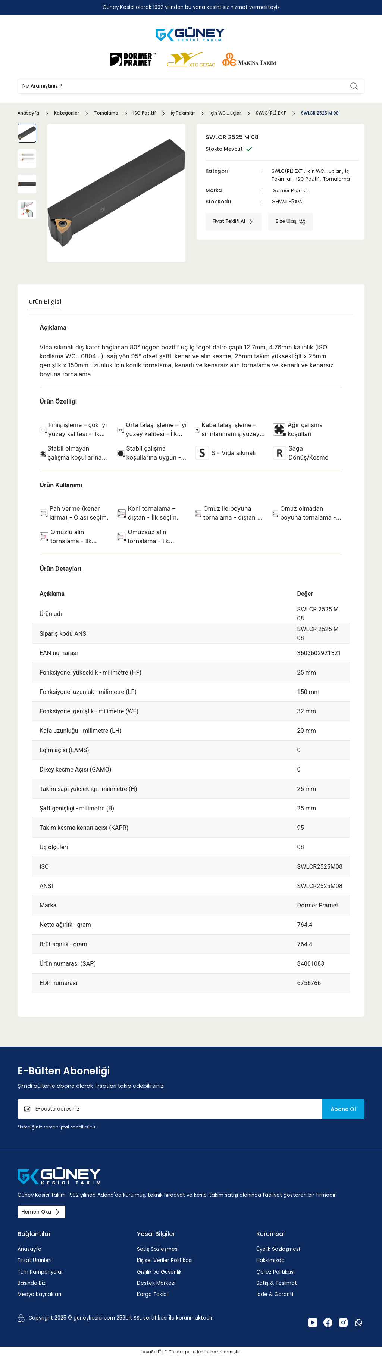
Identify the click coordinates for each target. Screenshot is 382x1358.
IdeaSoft (151, 1352)
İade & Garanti (274, 1295)
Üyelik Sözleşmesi (278, 1249)
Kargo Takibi (152, 1295)
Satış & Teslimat (276, 1283)
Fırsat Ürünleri (34, 1261)
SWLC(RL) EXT (288, 171)
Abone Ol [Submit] (343, 1109)
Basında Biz (32, 1283)
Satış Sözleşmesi (158, 1249)
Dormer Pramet (291, 190)
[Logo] (191, 34)
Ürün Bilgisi (45, 302)
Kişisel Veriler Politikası (164, 1261)
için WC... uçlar (327, 171)
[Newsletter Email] (191, 1109)
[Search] (191, 86)
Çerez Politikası (275, 1272)
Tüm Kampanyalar (40, 1272)
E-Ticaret (174, 1352)
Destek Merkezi (156, 1283)
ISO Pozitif (309, 179)
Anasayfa (29, 1249)
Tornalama (340, 179)
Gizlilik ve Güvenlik (159, 1272)
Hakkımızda (270, 1261)
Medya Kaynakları (39, 1295)
